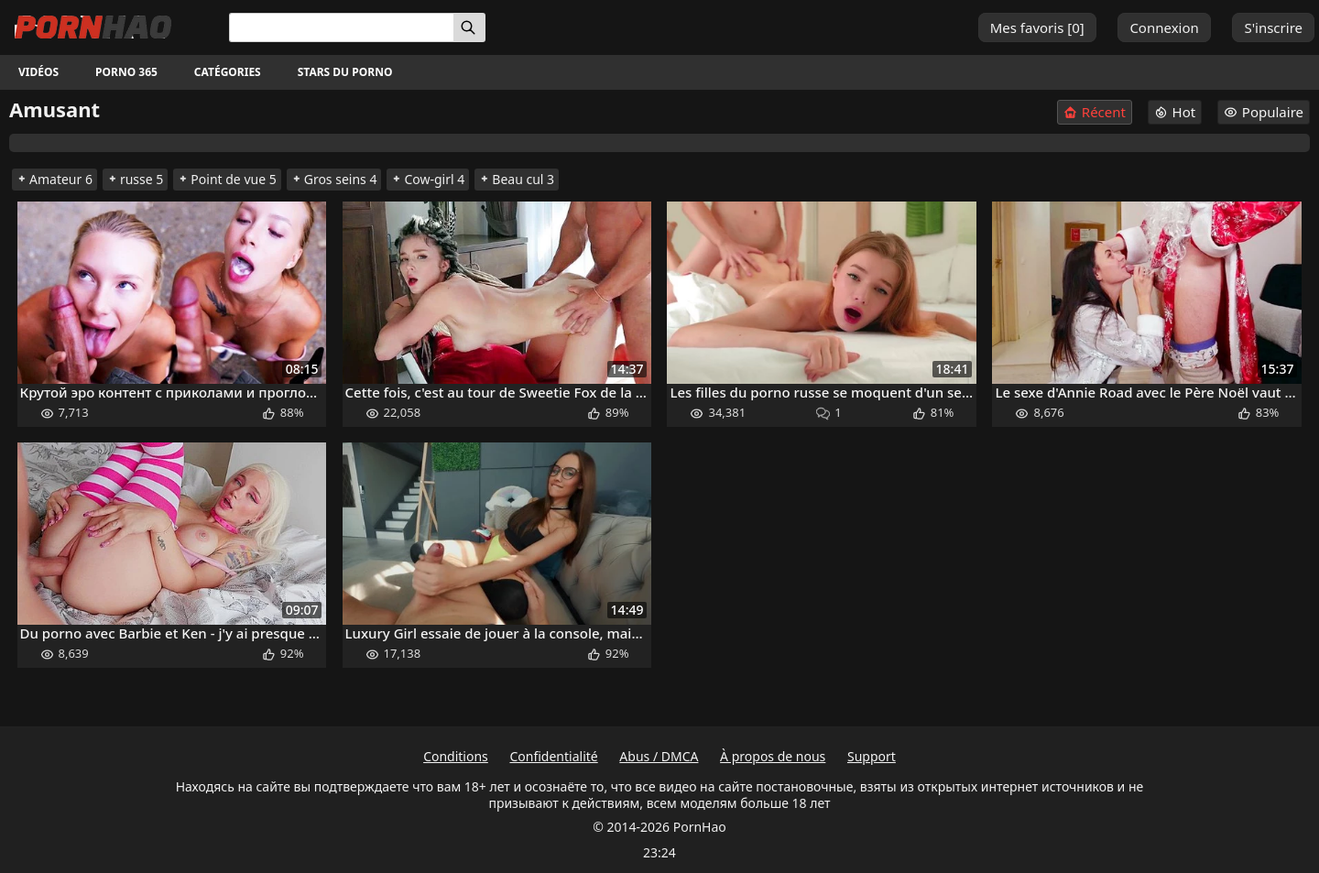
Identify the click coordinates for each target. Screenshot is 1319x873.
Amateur (54, 179)
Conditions (455, 756)
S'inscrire (1273, 27)
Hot (1175, 112)
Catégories (227, 72)
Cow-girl (427, 179)
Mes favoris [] (1037, 27)
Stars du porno (345, 72)
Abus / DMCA (658, 756)
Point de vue (227, 179)
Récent (1094, 112)
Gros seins (334, 179)
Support (871, 756)
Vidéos (38, 72)
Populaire (1263, 112)
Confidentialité (553, 756)
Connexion (1163, 27)
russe (135, 179)
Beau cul (516, 179)
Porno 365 (126, 72)
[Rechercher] (469, 27)
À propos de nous (772, 756)
